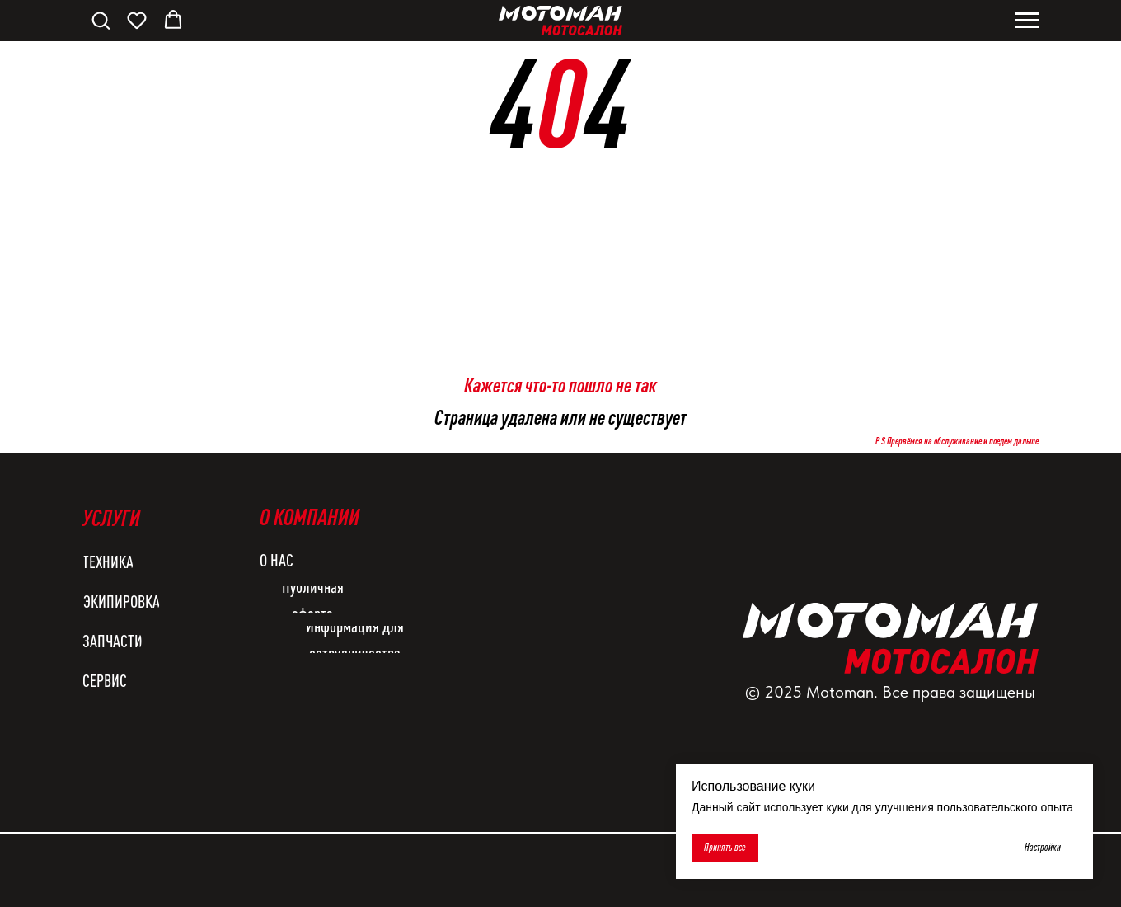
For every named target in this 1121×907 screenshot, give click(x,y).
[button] (100, 20)
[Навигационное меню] (1027, 20)
